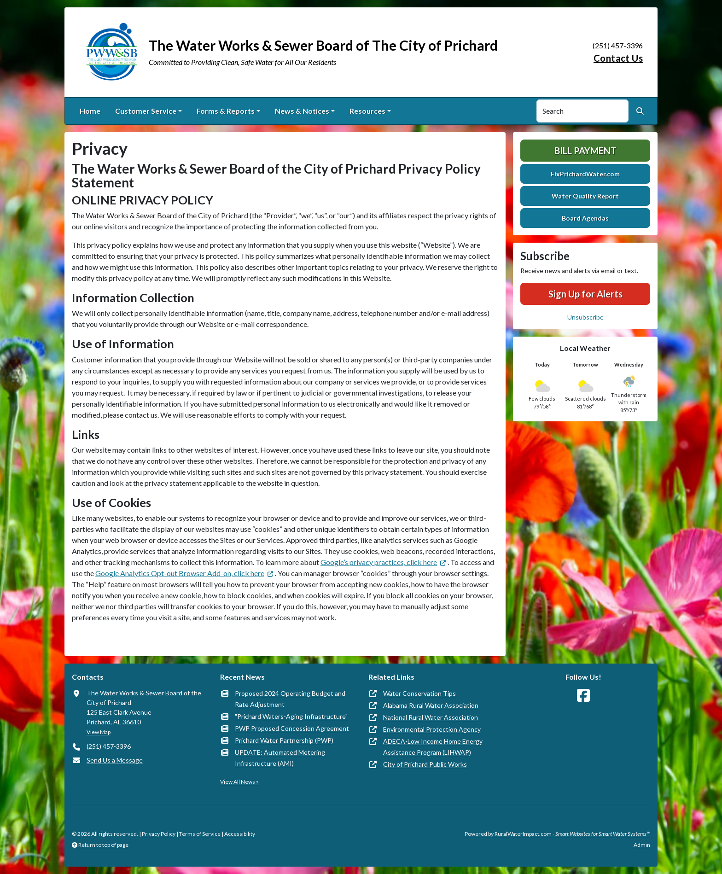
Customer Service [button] (145, 110)
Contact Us (618, 58)
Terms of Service (200, 833)
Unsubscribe (585, 317)
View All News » (239, 781)
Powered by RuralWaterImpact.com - (557, 833)
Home (90, 110)
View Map (99, 731)
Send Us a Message (115, 760)
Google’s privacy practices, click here (378, 562)
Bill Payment (585, 150)
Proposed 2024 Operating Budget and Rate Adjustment (290, 698)
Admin (642, 844)
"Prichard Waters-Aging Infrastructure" (291, 716)
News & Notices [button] (302, 110)
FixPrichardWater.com (585, 174)
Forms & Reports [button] (226, 110)
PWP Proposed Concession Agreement (292, 728)
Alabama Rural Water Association (430, 705)
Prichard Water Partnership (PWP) (284, 740)
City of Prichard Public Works (425, 764)
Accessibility (239, 833)
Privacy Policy (158, 833)
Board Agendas (585, 218)
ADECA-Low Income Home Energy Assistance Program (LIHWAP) (433, 746)
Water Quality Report (585, 196)
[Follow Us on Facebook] (583, 695)
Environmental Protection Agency (432, 729)
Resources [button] (367, 110)
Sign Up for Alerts (585, 293)
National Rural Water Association (430, 717)
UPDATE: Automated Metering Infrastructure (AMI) (280, 757)
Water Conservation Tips (419, 693)
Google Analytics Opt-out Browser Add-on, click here (179, 573)
